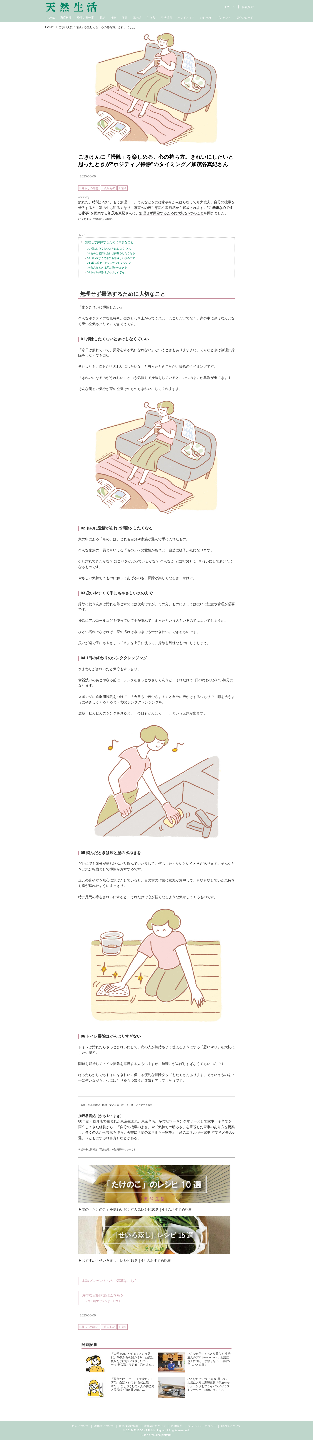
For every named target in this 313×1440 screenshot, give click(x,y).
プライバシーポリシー (202, 1426)
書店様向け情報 (129, 1426)
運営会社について (155, 1426)
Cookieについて (231, 1426)
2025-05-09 (88, 176)
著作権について (104, 1426)
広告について (80, 1426)
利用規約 (177, 1426)
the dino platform (161, 1435)
